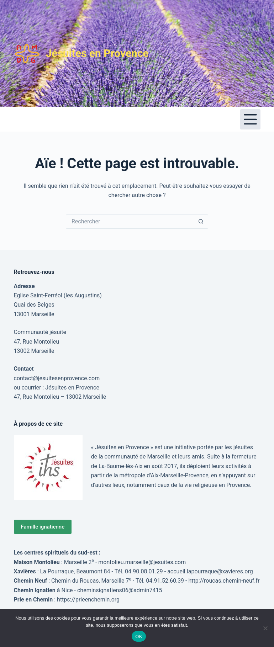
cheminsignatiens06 (102, 590)
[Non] (265, 628)
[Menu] (250, 119)
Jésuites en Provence (97, 53)
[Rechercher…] (130, 221)
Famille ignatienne (43, 527)
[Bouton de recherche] (201, 221)
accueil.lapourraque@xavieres (205, 571)
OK (138, 636)
